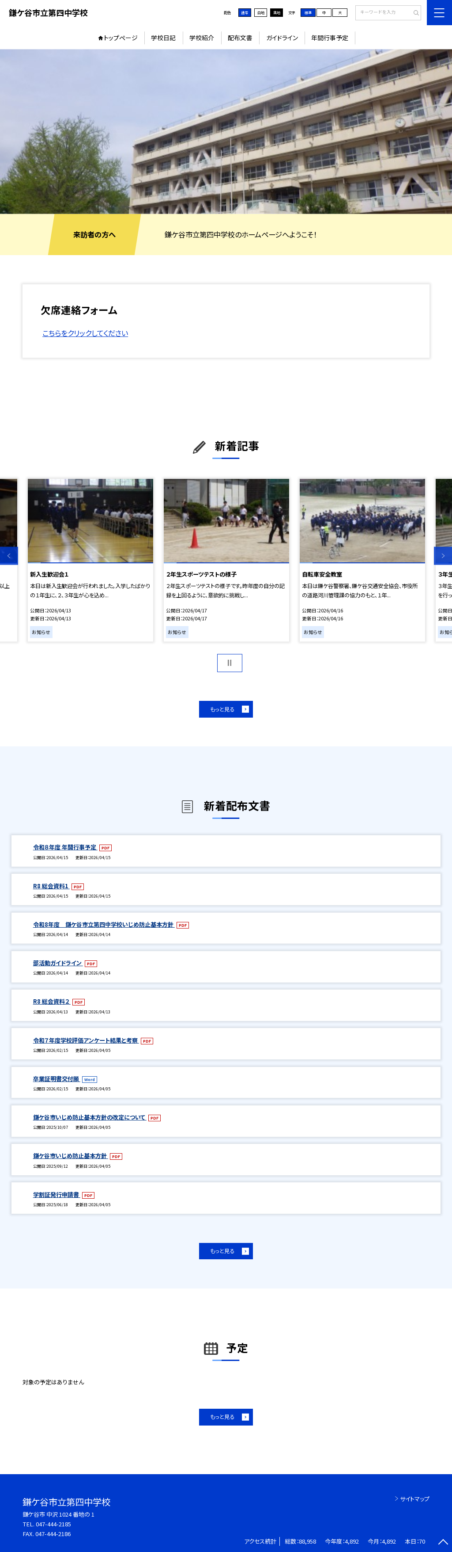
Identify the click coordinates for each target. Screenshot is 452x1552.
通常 (244, 12)
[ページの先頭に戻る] (443, 1543)
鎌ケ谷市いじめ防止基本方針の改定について (90, 1117)
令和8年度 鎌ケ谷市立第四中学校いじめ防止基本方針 (104, 924)
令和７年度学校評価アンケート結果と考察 (86, 1040)
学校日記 (163, 37)
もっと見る (222, 709)
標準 (308, 12)
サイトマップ (414, 1499)
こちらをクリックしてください (85, 333)
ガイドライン (282, 37)
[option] (226, 131)
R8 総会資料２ (52, 1001)
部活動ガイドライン (58, 963)
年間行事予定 (329, 37)
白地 (260, 12)
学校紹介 (201, 37)
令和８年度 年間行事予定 (65, 847)
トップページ (121, 37)
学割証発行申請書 (56, 1194)
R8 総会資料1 (51, 886)
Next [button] (443, 556)
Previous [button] (9, 556)
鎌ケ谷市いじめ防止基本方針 (70, 1155)
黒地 (276, 12)
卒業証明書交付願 (56, 1078)
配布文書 (240, 37)
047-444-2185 (53, 1524)
